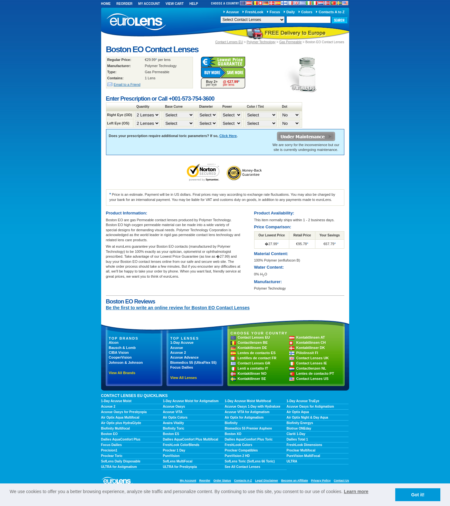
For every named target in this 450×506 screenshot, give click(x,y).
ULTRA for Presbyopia (180, 467)
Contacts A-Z (243, 480)
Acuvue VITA (173, 412)
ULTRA (292, 461)
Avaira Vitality (173, 423)
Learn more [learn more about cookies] (356, 491)
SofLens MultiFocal (178, 461)
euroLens (136, 22)
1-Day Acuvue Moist (116, 401)
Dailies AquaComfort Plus (120, 439)
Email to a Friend (127, 84)
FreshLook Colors (239, 445)
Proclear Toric (112, 456)
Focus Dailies (181, 367)
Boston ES (171, 434)
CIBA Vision (119, 352)
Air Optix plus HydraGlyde (121, 423)
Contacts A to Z (331, 12)
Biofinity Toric (173, 428)
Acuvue (232, 12)
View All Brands (122, 373)
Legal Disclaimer (266, 480)
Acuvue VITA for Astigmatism (247, 412)
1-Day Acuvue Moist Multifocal (248, 401)
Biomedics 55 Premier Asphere (248, 428)
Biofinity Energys (300, 423)
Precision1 (109, 450)
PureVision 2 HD (237, 456)
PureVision (171, 456)
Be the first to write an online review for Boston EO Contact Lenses (178, 307)
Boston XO (233, 434)
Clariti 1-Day (296, 434)
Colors (306, 12)
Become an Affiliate (294, 480)
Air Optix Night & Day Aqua (307, 417)
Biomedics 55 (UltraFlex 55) (193, 362)
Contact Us (341, 480)
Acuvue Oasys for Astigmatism (310, 406)
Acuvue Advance (184, 357)
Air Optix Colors (175, 417)
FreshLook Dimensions (304, 445)
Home (106, 3)
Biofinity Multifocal (115, 428)
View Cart (175, 3)
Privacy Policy (320, 480)
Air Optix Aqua (298, 412)
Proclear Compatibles (241, 450)
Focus (275, 12)
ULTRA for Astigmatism (119, 467)
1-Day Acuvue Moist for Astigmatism (191, 401)
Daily (290, 12)
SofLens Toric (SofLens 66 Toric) (250, 461)
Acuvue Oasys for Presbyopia (124, 412)
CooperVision (120, 357)
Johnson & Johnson (126, 362)
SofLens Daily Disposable (120, 461)
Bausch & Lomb (122, 348)
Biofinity (231, 423)
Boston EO (109, 434)
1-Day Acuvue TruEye (303, 401)
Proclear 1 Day (174, 450)
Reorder (124, 3)
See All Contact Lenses (242, 467)
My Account (149, 3)
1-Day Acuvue (182, 342)
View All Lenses (183, 378)
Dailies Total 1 (297, 439)
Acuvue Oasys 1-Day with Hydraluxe (253, 406)
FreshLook (254, 12)
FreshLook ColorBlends (181, 445)
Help (193, 3)
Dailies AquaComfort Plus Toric (249, 439)
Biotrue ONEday (299, 428)
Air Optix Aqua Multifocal (120, 417)
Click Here (228, 136)
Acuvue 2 (178, 352)
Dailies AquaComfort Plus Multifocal (190, 439)
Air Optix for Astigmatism (244, 417)
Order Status (222, 480)
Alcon (114, 342)
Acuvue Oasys (174, 406)
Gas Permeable (290, 42)
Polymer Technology (261, 42)
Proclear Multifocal (301, 450)
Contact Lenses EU (229, 42)
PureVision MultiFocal (303, 456)
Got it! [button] (417, 494)
